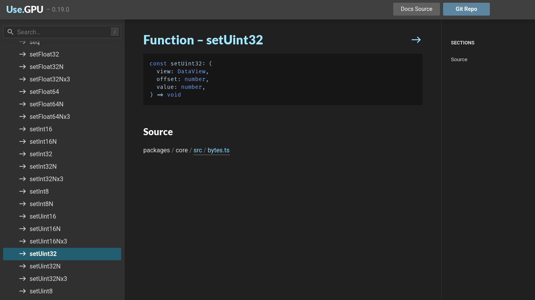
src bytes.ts (212, 150)
